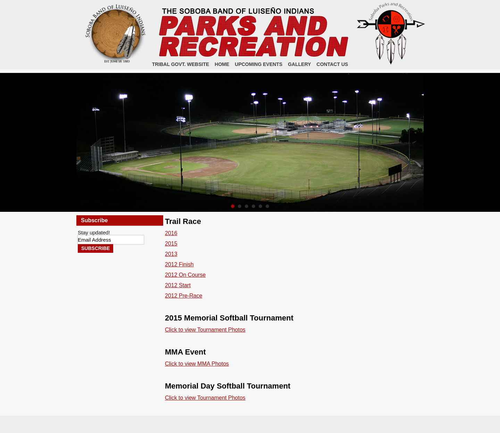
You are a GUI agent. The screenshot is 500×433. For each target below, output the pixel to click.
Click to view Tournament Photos (205, 330)
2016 (171, 233)
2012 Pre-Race (183, 296)
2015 (171, 244)
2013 (171, 254)
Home (222, 64)
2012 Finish (179, 264)
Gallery (299, 64)
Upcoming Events (258, 64)
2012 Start (178, 285)
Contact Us (332, 64)
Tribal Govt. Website (180, 64)
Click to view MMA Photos (197, 364)
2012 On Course (185, 275)
